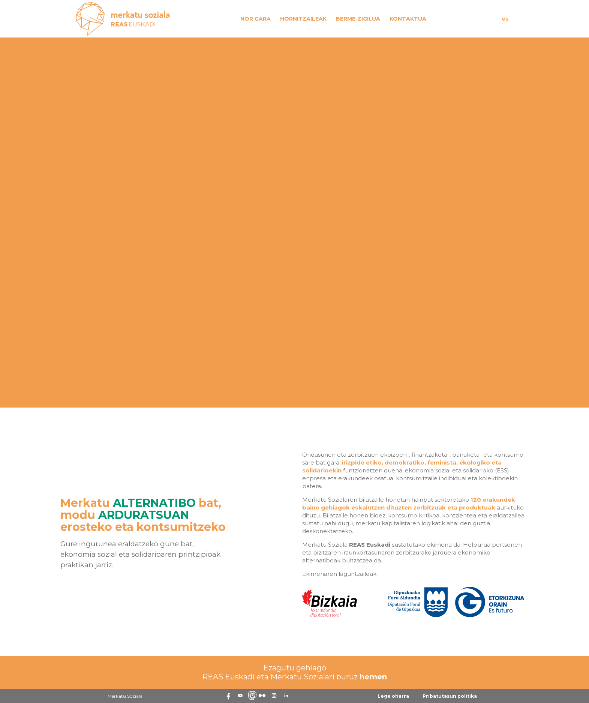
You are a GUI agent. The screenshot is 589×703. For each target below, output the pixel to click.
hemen (373, 676)
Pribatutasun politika (450, 696)
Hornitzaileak (303, 18)
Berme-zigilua (358, 18)
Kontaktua (408, 18)
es (505, 18)
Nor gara (255, 18)
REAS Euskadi (369, 544)
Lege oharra (393, 696)
